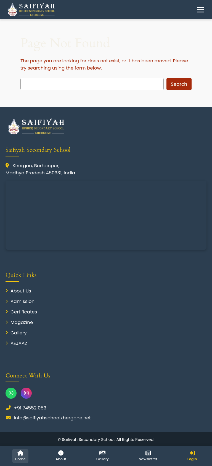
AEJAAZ (16, 343)
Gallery (16, 332)
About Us (18, 290)
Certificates (21, 311)
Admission (20, 301)
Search (179, 84)
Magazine (19, 322)
